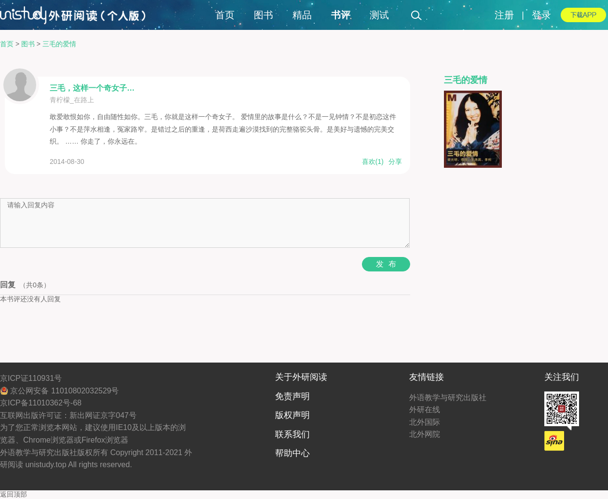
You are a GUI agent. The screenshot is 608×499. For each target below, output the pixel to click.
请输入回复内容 (205, 223)
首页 (225, 15)
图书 (263, 15)
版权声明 (292, 415)
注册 (504, 15)
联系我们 (292, 434)
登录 (541, 15)
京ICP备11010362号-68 (41, 403)
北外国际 (424, 422)
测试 (379, 15)
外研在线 (424, 409)
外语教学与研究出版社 (447, 397)
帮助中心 (292, 453)
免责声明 (292, 396)
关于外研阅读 (301, 377)
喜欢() (373, 161)
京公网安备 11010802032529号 (59, 391)
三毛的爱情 (59, 44)
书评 (340, 15)
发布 (388, 264)
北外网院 (424, 434)
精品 (302, 15)
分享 (395, 161)
